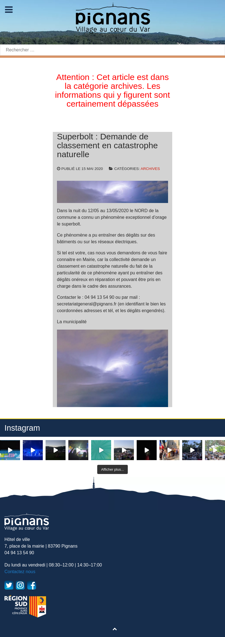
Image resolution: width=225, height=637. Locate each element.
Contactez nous (19, 571)
